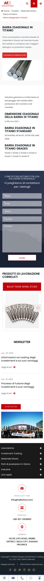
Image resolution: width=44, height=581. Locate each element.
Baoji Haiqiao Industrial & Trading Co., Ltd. (26, 558)
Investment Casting (11, 453)
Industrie (5, 469)
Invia (22, 258)
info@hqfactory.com (22, 499)
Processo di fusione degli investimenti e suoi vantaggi (17, 385)
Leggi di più (8, 367)
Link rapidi (6, 474)
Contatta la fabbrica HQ (14, 55)
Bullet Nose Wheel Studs (22, 286)
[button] (38, 308)
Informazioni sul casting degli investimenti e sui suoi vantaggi (19, 359)
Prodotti (15, 11)
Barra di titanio (10, 14)
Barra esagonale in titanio (15, 17)
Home (6, 11)
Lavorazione (7, 448)
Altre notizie (11, 406)
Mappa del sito (8, 564)
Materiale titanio (28, 11)
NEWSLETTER (22, 342)
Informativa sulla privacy (31, 564)
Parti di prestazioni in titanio (15, 464)
